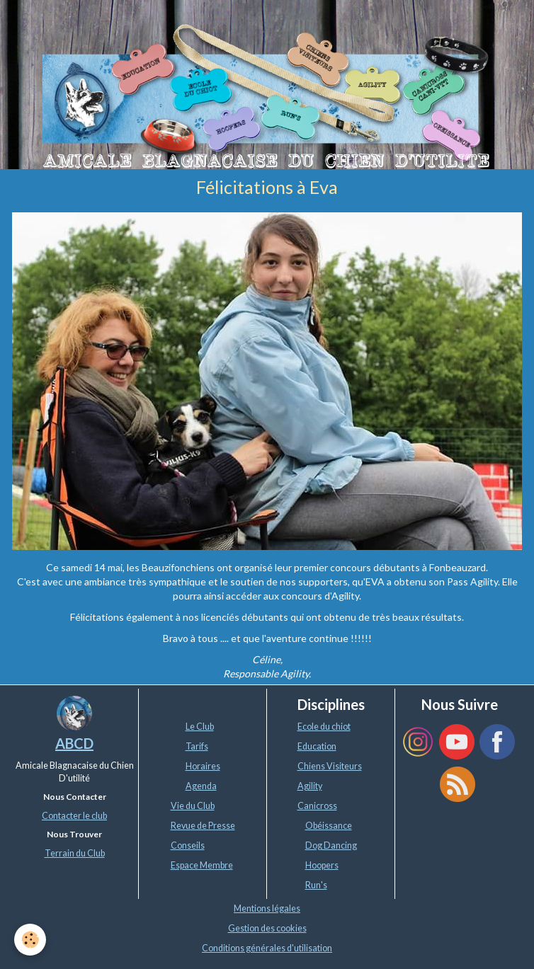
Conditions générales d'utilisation (267, 948)
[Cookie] (30, 940)
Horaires (203, 766)
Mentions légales (267, 908)
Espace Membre (202, 865)
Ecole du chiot (324, 726)
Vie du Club (193, 806)
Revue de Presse (203, 825)
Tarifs (197, 746)
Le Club (200, 726)
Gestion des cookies (267, 928)
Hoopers (322, 865)
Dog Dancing (331, 845)
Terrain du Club (75, 853)
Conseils (188, 845)
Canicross (317, 806)
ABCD (74, 743)
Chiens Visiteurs (329, 766)
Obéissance (328, 825)
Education (316, 746)
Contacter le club (74, 815)
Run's (316, 885)
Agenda (201, 786)
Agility (309, 786)
